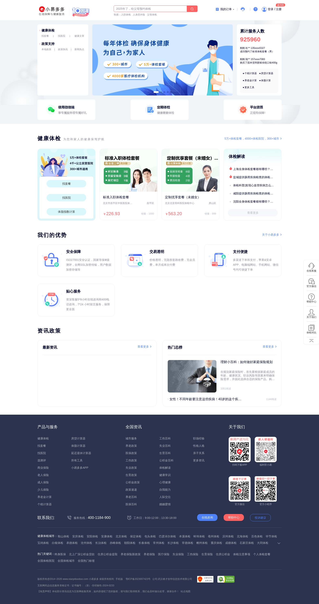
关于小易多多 (270, 234)
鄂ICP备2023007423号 (138, 579)
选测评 (41, 460)
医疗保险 (163, 554)
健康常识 (165, 475)
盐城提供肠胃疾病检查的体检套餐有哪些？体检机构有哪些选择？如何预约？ (257, 177)
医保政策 (131, 453)
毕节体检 (271, 536)
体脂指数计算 (66, 211)
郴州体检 (202, 542)
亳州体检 (213, 536)
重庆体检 (216, 542)
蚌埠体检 (199, 536)
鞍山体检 (63, 536)
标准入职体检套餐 (116, 197)
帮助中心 (233, 517)
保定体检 (135, 536)
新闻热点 (79, 49)
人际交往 (165, 497)
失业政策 (131, 467)
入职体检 (126, 14)
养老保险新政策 (131, 554)
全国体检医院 (46, 560)
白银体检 (57, 542)
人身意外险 (139, 14)
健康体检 (48, 30)
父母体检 (152, 14)
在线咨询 (207, 517)
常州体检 (158, 542)
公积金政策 (133, 482)
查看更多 (253, 212)
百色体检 (257, 536)
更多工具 (249, 87)
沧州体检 (86, 542)
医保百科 (131, 504)
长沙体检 (173, 542)
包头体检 (150, 536)
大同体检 (262, 542)
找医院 (61, 36)
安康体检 (107, 536)
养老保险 (149, 554)
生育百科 (165, 453)
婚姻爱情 (165, 504)
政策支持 (48, 44)
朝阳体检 (129, 542)
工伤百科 (165, 438)
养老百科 (131, 497)
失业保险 (178, 554)
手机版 (119, 579)
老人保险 (43, 475)
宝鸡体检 (43, 542)
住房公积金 (223, 554)
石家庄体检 (247, 542)
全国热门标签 (86, 560)
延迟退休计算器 (81, 453)
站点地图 (185, 591)
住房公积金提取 (108, 554)
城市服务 (131, 438)
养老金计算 (251, 80)
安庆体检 (78, 536)
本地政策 (46, 49)
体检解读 (165, 467)
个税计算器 (251, 73)
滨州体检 (228, 536)
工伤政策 (131, 460)
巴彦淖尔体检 (167, 536)
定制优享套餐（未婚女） (183, 197)
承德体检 (72, 542)
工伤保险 (192, 554)
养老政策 (131, 445)
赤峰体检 (115, 542)
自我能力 (165, 489)
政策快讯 (63, 49)
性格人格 (198, 445)
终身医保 (60, 554)
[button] (156, 92)
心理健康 (165, 482)
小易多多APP (79, 467)
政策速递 (131, 489)
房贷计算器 (267, 73)
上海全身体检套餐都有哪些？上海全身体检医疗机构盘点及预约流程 (257, 169)
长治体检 (101, 542)
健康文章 (79, 36)
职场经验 (198, 438)
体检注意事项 (241, 554)
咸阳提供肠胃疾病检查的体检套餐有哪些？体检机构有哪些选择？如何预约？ (257, 193)
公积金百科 (166, 460)
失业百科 (165, 445)
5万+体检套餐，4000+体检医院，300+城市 (251, 138)
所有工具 (77, 460)
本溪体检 (184, 536)
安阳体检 (92, 536)
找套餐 (45, 36)
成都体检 (231, 542)
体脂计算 (266, 80)
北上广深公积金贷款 (82, 554)
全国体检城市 (66, 560)
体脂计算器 (78, 445)
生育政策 (131, 475)
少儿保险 (43, 489)
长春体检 (144, 542)
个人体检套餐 (261, 554)
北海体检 (242, 536)
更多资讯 (198, 460)
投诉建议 (260, 517)
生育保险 (207, 554)
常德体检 (187, 542)
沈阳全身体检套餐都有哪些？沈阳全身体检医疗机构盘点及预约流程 (257, 201)
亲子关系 (198, 453)
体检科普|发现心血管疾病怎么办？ (255, 185)
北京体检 (121, 536)
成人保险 (43, 482)
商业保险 (43, 467)
